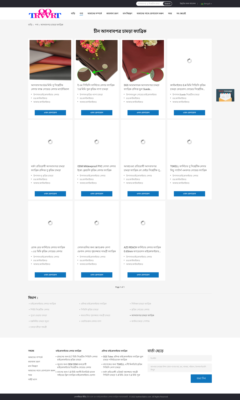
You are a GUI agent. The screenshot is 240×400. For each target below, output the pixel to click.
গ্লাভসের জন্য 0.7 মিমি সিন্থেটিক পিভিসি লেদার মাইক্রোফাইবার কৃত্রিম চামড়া (77, 358)
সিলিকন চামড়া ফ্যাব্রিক (141, 303)
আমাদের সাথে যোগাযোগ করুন (150, 13)
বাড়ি (73, 13)
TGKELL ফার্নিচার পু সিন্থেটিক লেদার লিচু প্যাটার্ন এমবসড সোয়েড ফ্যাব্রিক (188, 168)
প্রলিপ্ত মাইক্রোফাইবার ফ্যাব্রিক (94, 303)
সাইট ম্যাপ (32, 379)
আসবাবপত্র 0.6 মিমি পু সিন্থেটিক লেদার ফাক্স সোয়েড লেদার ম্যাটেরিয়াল (50, 87)
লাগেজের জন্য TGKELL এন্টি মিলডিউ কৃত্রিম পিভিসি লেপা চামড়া (122, 366)
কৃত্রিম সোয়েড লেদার (140, 309)
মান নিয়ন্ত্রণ (127, 13)
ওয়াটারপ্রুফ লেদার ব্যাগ (91, 321)
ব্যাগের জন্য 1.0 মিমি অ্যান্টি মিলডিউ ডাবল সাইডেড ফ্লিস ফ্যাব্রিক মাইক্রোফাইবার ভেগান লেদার (76, 374)
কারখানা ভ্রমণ (112, 13)
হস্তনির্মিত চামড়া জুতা (39, 321)
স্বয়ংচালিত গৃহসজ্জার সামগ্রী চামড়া (95, 315)
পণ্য (81, 13)
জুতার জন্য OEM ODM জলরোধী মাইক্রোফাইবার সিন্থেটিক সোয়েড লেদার (74, 366)
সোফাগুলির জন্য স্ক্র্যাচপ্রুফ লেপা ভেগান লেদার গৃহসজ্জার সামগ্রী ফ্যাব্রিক (96, 249)
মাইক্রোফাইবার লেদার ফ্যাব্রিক (43, 303)
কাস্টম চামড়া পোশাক (140, 321)
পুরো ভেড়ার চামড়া (38, 315)
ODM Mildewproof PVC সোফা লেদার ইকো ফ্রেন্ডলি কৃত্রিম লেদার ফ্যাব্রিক (96, 168)
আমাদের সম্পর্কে (95, 13)
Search (167, 4)
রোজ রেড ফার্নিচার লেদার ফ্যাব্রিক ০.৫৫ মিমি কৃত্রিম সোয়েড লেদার (48, 249)
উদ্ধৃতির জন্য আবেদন (188, 3)
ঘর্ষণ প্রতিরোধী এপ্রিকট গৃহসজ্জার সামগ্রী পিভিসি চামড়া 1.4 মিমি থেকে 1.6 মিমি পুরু (121, 373)
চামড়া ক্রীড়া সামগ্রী (38, 327)
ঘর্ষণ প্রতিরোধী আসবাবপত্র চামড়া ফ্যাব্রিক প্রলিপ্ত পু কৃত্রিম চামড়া (48, 168)
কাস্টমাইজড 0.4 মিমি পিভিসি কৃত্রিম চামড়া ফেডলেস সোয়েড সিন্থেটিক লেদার (188, 87)
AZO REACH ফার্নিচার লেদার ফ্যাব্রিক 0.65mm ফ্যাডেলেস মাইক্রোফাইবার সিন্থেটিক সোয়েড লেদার (142, 249)
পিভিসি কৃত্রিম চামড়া (89, 309)
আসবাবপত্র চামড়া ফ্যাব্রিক (142, 315)
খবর (170, 13)
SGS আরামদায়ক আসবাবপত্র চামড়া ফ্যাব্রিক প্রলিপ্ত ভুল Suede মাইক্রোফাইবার (141, 87)
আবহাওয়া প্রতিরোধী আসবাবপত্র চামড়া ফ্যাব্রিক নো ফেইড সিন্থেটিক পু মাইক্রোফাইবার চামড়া (142, 168)
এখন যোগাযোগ (50, 112)
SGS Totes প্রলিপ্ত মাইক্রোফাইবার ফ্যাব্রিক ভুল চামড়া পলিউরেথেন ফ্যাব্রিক (123, 358)
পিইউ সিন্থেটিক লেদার (39, 309)
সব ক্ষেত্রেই (181, 13)
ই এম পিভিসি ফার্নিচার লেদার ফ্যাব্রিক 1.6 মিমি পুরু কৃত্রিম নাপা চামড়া (95, 87)
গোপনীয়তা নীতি (80, 397)
